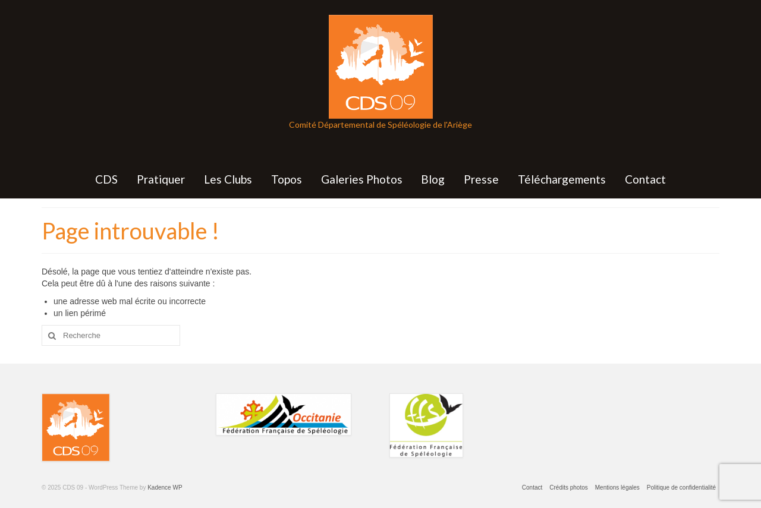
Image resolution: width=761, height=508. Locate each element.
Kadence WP (164, 487)
